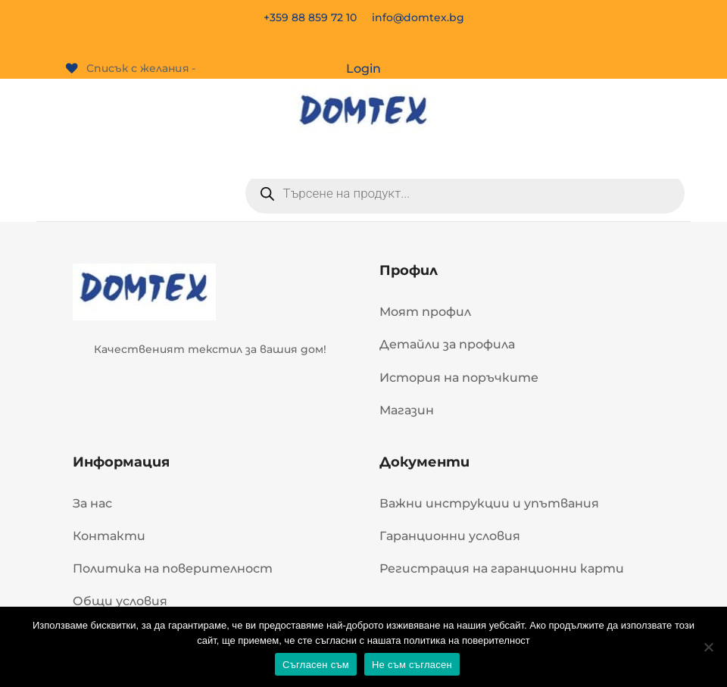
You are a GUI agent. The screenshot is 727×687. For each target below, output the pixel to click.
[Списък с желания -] (131, 68)
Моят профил (425, 311)
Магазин (406, 410)
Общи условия (120, 601)
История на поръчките (458, 377)
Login (363, 68)
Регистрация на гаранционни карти (501, 568)
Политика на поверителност (173, 568)
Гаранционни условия (449, 536)
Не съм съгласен (412, 664)
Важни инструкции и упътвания (489, 503)
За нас (92, 503)
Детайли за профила (447, 344)
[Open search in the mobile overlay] (465, 193)
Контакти (109, 536)
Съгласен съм (315, 664)
